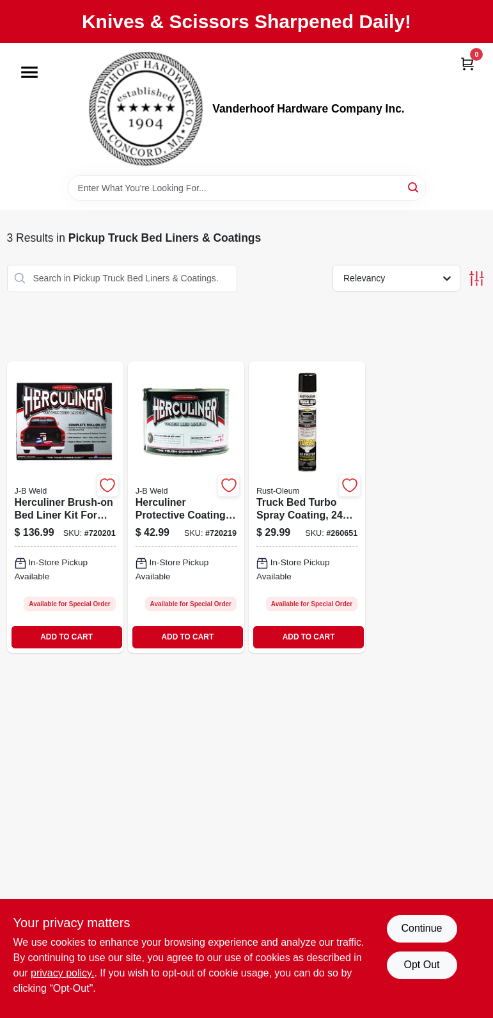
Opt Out (421, 964)
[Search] (414, 187)
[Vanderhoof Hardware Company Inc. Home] (145, 109)
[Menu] (29, 72)
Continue (421, 928)
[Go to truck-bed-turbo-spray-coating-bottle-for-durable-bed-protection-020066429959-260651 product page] (307, 507)
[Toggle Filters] (476, 278)
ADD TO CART (66, 636)
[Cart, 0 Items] (467, 63)
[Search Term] (247, 188)
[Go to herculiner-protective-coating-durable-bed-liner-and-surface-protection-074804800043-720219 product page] (186, 507)
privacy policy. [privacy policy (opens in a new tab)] (62, 972)
